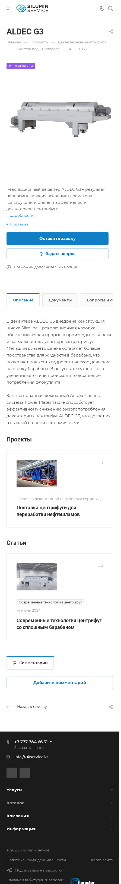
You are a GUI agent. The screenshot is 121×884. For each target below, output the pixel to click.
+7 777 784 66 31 (31, 741)
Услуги (14, 789)
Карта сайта (102, 860)
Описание (23, 300)
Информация (21, 828)
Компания (18, 815)
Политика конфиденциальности (36, 860)
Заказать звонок (29, 747)
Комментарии (30, 662)
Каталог (15, 802)
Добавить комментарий (59, 682)
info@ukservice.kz (31, 757)
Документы (60, 300)
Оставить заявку (57, 238)
